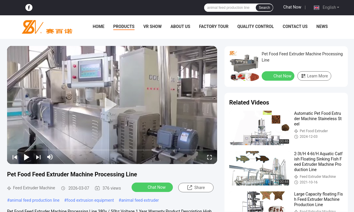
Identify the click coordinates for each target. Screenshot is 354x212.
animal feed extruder (140, 200)
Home (98, 26)
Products (124, 26)
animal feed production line (35, 200)
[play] (112, 104)
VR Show (152, 26)
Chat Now (292, 7)
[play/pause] (26, 157)
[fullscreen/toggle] (209, 157)
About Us (180, 26)
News (322, 26)
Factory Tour (214, 26)
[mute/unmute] (50, 157)
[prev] (15, 157)
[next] (38, 157)
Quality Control (255, 26)
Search (264, 8)
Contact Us (295, 26)
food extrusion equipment (90, 200)
